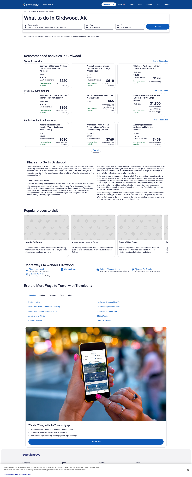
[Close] (188, 470)
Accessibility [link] (102, 444)
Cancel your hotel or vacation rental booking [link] (150, 432)
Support (149, 4)
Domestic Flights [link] (66, 440)
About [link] (24, 428)
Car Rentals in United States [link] (69, 444)
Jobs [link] (24, 432)
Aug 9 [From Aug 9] (92, 30)
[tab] (32, 342)
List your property (136, 4)
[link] (96, 154)
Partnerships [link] (27, 440)
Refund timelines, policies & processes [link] (149, 440)
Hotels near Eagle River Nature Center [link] (42, 359)
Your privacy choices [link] (105, 448)
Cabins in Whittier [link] (35, 368)
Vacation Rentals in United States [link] (71, 432)
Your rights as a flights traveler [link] (146, 448)
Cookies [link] (101, 432)
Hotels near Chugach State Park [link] (109, 349)
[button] (96, 333)
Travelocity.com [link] (28, 12)
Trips (158, 4)
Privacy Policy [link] (103, 428)
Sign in (166, 4)
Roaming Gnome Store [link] (30, 452)
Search (158, 29)
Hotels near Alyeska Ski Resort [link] (108, 354)
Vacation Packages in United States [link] (72, 436)
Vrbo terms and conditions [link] (107, 440)
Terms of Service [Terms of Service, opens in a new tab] (24, 474)
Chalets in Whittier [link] (104, 368)
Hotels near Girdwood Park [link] (107, 359)
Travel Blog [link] (64, 460)
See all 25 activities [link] (160, 65)
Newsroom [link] (26, 444)
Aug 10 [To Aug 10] (124, 30)
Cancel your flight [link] (142, 436)
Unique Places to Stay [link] (67, 456)
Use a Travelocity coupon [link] (144, 444)
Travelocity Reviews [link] (66, 448)
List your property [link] (28, 436)
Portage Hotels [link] (34, 349)
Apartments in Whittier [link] (37, 363)
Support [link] (139, 428)
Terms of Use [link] (102, 436)
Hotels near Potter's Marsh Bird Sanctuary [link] (44, 354)
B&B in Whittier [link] (102, 363)
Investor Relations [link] (28, 448)
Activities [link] (38, 12)
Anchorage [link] (46, 12)
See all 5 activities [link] (161, 95)
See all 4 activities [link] (161, 124)
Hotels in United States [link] (67, 428)
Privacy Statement (11, 474)
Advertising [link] (26, 456)
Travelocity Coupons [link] (67, 452)
